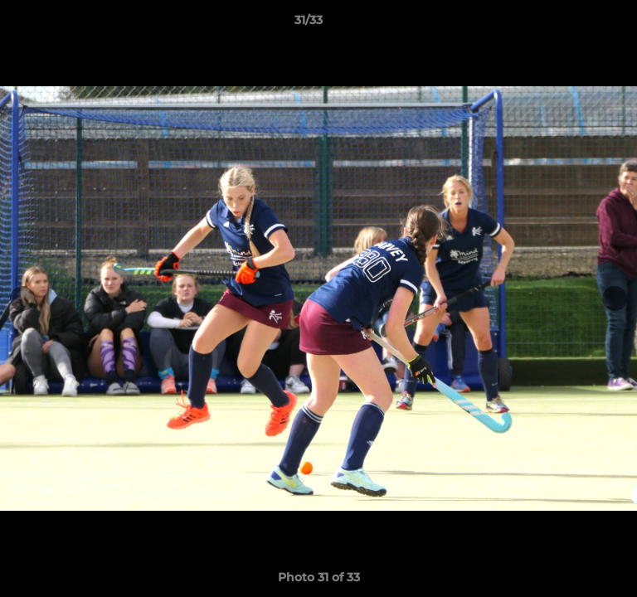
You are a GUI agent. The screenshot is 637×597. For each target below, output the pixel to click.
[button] (577, 24)
